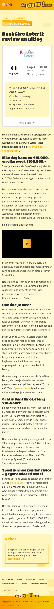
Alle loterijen (19, 18)
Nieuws (41, 579)
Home (6, 18)
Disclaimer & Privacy (10, 605)
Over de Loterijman (9, 583)
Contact (24, 583)
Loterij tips (30, 579)
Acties (19, 579)
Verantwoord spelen (39, 583)
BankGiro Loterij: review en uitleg (17, 24)
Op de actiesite (22, 388)
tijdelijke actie (17, 482)
